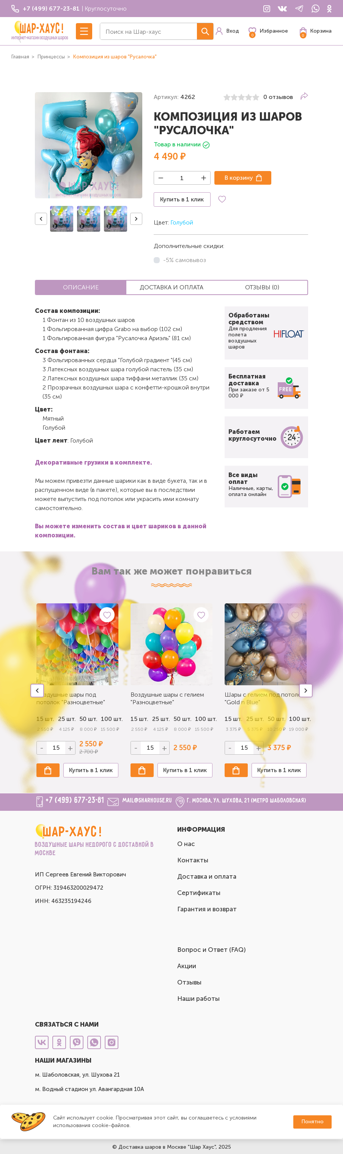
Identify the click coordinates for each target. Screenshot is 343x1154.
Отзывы (189, 982)
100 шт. (110, 718)
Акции (186, 966)
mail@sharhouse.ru (147, 800)
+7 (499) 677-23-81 (75, 800)
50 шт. (88, 718)
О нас (186, 844)
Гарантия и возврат (207, 909)
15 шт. (139, 718)
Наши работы (198, 998)
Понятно (312, 1121)
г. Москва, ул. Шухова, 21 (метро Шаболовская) (247, 800)
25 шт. (161, 718)
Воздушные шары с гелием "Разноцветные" (167, 698)
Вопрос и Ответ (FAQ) (211, 949)
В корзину (239, 177)
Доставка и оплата (206, 876)
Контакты (192, 860)
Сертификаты (198, 893)
